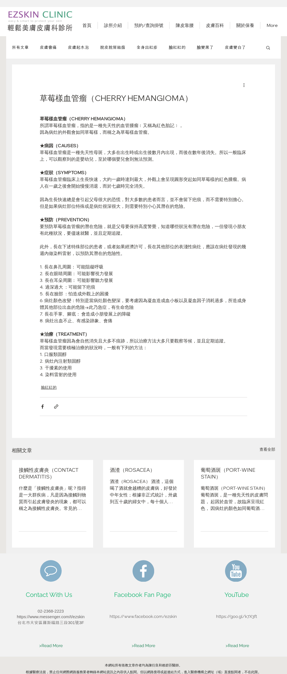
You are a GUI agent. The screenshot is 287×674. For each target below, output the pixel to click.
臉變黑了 (205, 47)
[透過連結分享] (56, 406)
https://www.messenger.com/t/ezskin (51, 616)
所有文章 (20, 47)
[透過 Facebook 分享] (42, 406)
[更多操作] (243, 84)
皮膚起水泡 (78, 47)
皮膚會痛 (48, 47)
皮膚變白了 (235, 47)
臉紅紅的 (177, 47)
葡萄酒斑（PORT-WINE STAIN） (228, 473)
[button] (268, 47)
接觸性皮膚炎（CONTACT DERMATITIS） (48, 473)
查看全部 (267, 449)
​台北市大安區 (30, 622)
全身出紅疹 (147, 47)
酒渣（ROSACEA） (132, 470)
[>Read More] (51, 646)
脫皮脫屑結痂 (112, 47)
